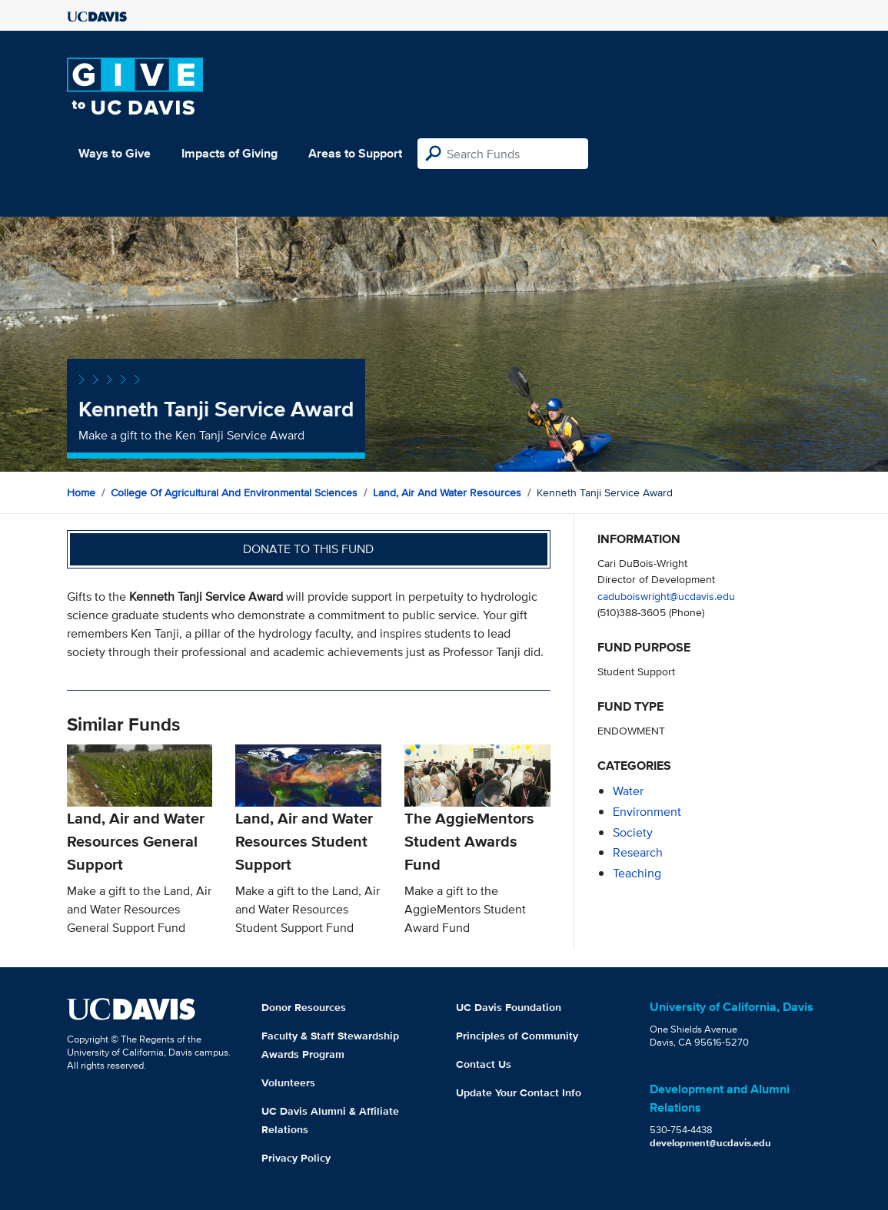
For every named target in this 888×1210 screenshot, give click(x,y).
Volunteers (288, 1082)
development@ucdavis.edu (710, 1142)
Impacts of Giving (229, 153)
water (628, 791)
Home (81, 492)
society (633, 832)
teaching (637, 873)
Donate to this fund (308, 549)
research (638, 852)
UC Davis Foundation (508, 1007)
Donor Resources (303, 1007)
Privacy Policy (296, 1157)
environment (647, 811)
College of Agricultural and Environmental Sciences (234, 492)
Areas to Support (355, 153)
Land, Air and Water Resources (447, 492)
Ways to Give (114, 153)
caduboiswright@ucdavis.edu (666, 596)
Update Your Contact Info (518, 1092)
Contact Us (483, 1064)
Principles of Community (517, 1035)
